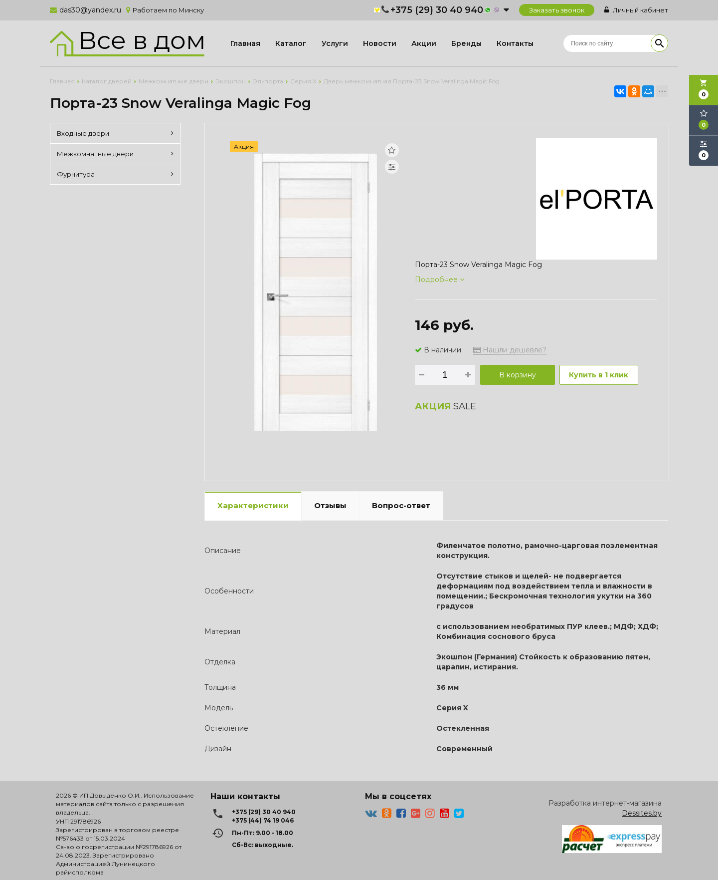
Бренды (466, 43)
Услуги (335, 43)
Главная (245, 43)
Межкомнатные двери (115, 154)
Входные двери (115, 133)
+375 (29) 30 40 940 (436, 9)
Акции (423, 43)
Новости (379, 43)
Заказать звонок (556, 10)
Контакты (515, 43)
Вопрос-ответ (401, 505)
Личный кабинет (636, 10)
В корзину (517, 374)
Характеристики (253, 505)
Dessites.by (642, 813)
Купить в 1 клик (599, 374)
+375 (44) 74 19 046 (263, 820)
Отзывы (330, 505)
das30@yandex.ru (90, 9)
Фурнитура (115, 174)
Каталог (291, 43)
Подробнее (439, 279)
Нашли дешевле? (509, 349)
